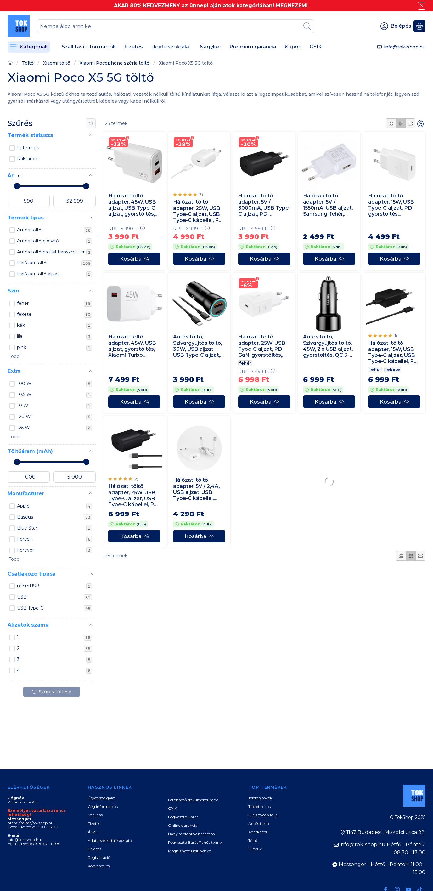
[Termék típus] (91, 218)
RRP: (126, 228)
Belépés (94, 849)
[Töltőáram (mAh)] (91, 451)
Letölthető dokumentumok (193, 800)
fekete (54, 314)
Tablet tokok (259, 806)
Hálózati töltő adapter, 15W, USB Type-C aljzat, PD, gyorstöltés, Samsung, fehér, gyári (391, 205)
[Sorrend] (420, 123)
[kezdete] (29, 201)
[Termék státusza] (91, 135)
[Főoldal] (10, 63)
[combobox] (175, 26)
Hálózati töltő (54, 263)
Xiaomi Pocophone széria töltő (114, 63)
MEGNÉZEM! (292, 6)
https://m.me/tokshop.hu (30, 823)
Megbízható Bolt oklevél (190, 851)
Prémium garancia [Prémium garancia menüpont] (252, 47)
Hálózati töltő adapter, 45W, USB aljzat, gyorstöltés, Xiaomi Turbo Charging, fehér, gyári (132, 346)
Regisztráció (99, 857)
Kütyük (255, 849)
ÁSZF (93, 832)
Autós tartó (258, 823)
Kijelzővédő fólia (263, 815)
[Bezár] (421, 6)
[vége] (74, 201)
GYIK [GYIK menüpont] (316, 47)
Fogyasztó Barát (183, 817)
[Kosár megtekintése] (419, 26)
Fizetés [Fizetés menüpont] (133, 47)
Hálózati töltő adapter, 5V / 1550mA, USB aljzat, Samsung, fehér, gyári (328, 205)
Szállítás (95, 815)
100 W (54, 384)
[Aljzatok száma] (91, 625)
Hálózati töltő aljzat (54, 274)
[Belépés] (395, 26)
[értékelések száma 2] (123, 479)
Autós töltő (54, 230)
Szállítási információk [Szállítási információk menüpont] (89, 47)
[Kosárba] (134, 259)
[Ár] (91, 176)
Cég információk (103, 806)
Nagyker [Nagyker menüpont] (210, 47)
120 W (54, 417)
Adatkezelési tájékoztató (110, 840)
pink (54, 347)
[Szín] (91, 291)
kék (54, 325)
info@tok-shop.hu (404, 47)
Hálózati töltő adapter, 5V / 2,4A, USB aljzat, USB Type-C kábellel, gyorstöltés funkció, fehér (198, 489)
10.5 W (54, 395)
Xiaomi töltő (56, 63)
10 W (54, 406)
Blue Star (54, 528)
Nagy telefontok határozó (191, 834)
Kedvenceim (99, 866)
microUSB (54, 586)
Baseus (54, 517)
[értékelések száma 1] (382, 336)
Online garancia (182, 825)
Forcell (54, 539)
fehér (54, 303)
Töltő (28, 63)
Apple (54, 506)
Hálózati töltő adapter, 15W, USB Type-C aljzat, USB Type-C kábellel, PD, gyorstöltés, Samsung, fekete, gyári (393, 352)
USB (54, 597)
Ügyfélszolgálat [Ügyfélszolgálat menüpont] (171, 47)
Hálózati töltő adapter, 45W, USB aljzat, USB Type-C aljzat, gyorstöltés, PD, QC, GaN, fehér (132, 205)
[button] (14, 356)
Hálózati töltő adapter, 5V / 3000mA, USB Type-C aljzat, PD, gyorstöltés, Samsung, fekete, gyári (264, 205)
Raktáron (27, 159)
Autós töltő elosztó (54, 241)
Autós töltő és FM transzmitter (54, 252)
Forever (54, 550)
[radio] (391, 123)
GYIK (172, 808)
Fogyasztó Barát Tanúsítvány (195, 842)
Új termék (28, 147)
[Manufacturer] (91, 494)
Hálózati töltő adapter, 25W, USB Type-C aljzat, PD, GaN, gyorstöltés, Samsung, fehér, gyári (261, 346)
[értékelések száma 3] (188, 195)
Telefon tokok (260, 798)
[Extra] (91, 371)
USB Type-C (54, 608)
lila (54, 336)
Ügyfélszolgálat (102, 798)
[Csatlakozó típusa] (91, 574)
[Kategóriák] (29, 47)
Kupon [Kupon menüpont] (292, 47)
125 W (54, 428)
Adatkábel (257, 832)
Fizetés (94, 823)
